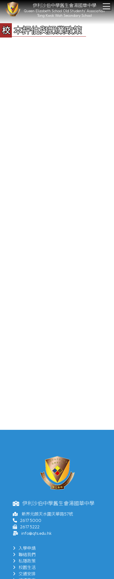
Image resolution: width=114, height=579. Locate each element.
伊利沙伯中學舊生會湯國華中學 (64, 5)
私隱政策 (24, 561)
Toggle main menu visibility (107, 4)
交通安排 (24, 574)
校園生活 (24, 567)
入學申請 (24, 548)
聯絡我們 (24, 554)
